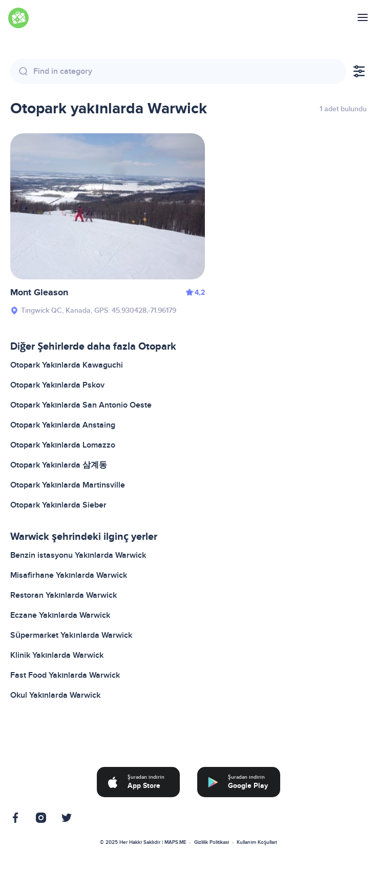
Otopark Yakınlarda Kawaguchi (66, 365)
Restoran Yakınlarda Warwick (63, 595)
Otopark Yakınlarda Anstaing (62, 425)
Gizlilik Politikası (211, 842)
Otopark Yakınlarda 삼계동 (58, 465)
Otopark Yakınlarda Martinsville (67, 485)
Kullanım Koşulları (257, 842)
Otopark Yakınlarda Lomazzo (62, 445)
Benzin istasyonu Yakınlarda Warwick (78, 555)
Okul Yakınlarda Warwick (55, 695)
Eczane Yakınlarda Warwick (60, 615)
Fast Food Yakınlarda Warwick (65, 675)
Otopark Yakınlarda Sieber (58, 505)
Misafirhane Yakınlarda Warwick (68, 575)
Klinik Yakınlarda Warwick (56, 655)
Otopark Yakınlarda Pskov (57, 385)
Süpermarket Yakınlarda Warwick (71, 635)
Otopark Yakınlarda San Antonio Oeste (81, 405)
